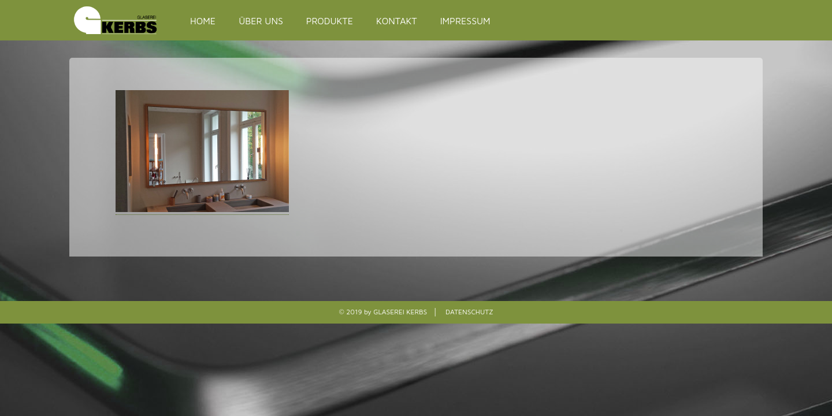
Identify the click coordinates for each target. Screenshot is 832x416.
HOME (203, 21)
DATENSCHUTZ (469, 311)
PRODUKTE (329, 21)
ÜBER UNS (261, 21)
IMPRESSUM (465, 21)
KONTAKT (396, 21)
